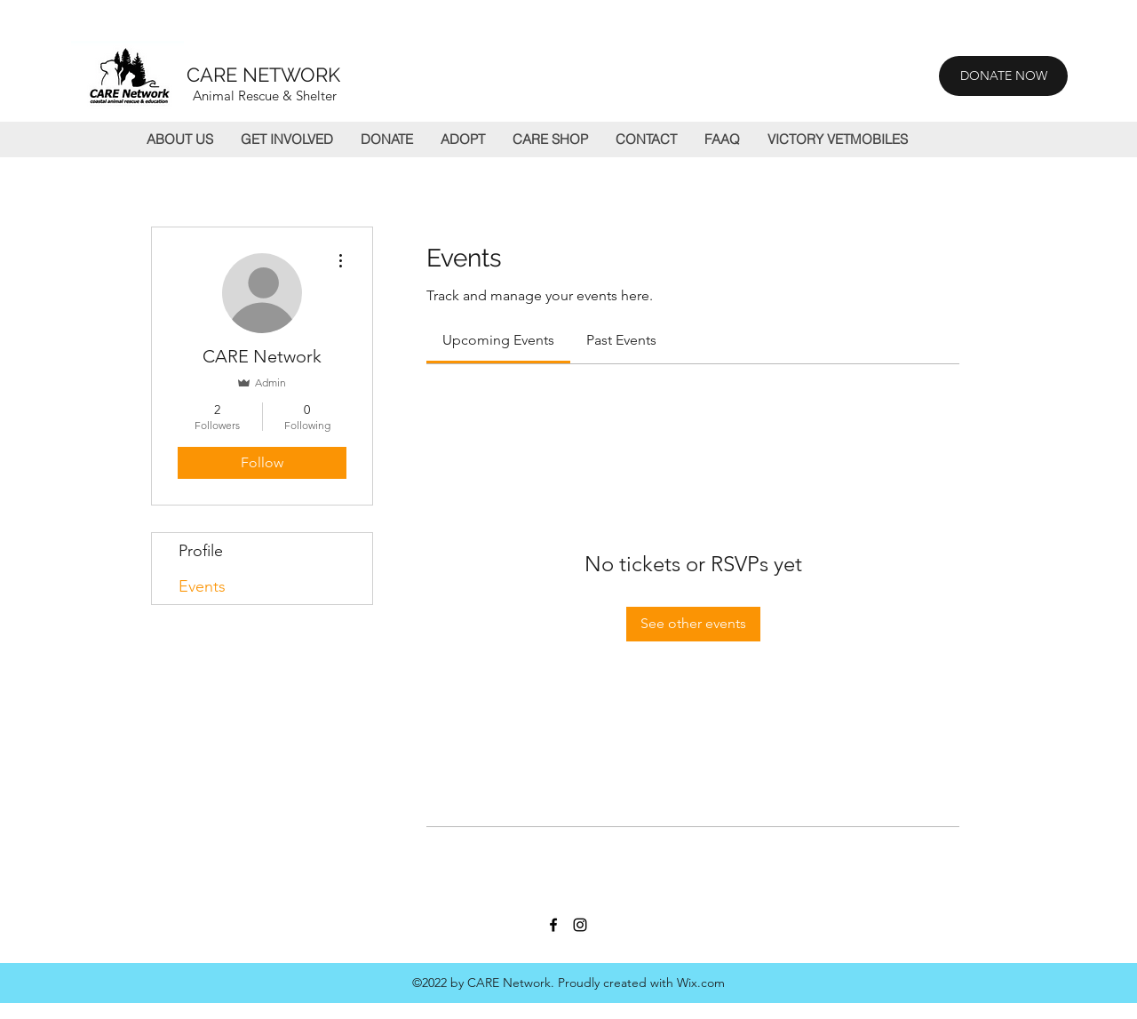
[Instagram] (580, 925)
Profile (201, 551)
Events (202, 586)
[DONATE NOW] (1003, 76)
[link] (498, 339)
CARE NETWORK (263, 74)
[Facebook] (553, 925)
